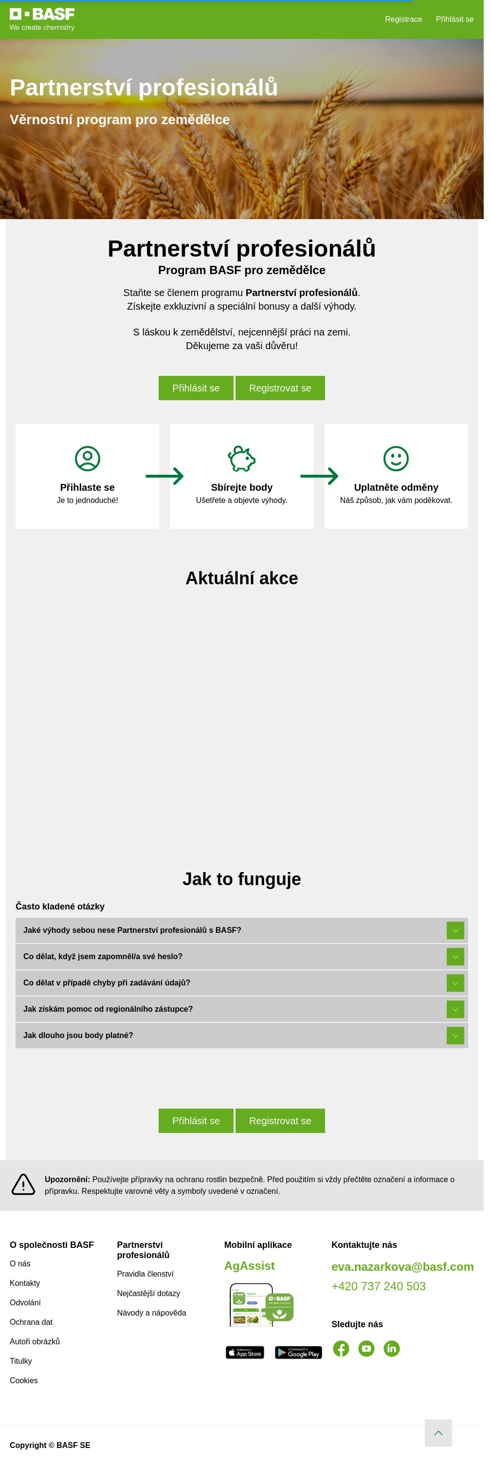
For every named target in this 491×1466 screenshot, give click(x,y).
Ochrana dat (31, 1322)
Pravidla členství (145, 1274)
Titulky (21, 1361)
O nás (20, 1264)
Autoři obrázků (35, 1341)
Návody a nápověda (151, 1313)
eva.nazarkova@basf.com (402, 1266)
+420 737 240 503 (378, 1286)
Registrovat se (280, 388)
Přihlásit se (455, 19)
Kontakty (25, 1283)
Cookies (24, 1380)
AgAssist (249, 1265)
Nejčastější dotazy (148, 1293)
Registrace (403, 19)
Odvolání (25, 1303)
